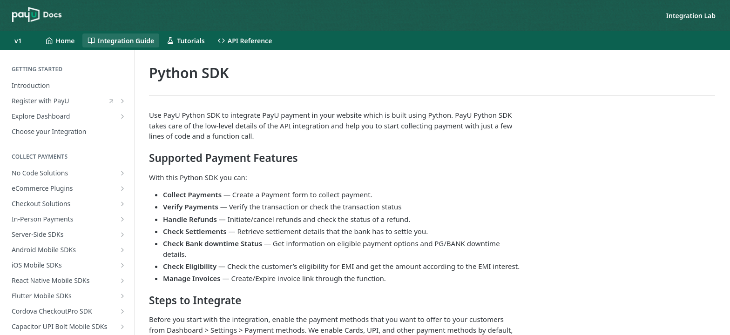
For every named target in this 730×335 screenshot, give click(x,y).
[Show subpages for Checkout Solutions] (122, 204)
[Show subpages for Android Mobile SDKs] (122, 250)
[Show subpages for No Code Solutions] (122, 173)
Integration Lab (691, 15)
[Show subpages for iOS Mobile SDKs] (122, 265)
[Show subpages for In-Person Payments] (122, 219)
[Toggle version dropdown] (23, 40)
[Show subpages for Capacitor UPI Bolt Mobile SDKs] (122, 326)
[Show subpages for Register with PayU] (122, 101)
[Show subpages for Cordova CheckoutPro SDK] (122, 311)
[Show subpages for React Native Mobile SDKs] (122, 280)
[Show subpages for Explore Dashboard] (122, 116)
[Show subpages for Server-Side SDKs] (122, 234)
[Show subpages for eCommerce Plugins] (122, 188)
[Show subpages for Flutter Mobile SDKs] (122, 296)
